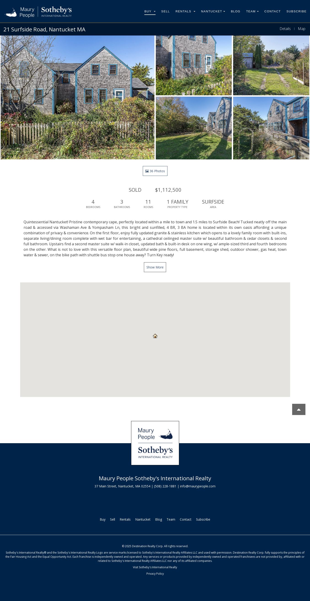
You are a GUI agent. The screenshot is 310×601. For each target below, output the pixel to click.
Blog (235, 11)
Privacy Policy (155, 574)
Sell (165, 11)
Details (285, 28)
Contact (272, 11)
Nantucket (213, 11)
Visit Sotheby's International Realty (155, 567)
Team (252, 11)
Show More (155, 267)
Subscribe (296, 11)
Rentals (185, 11)
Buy (150, 11)
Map (301, 28)
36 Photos (155, 171)
